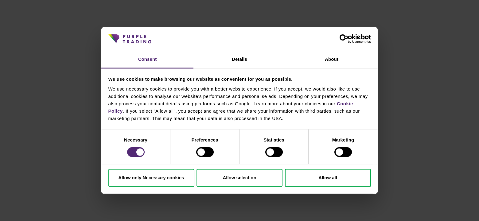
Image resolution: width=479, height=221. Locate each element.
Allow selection (239, 177)
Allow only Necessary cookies (151, 177)
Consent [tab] (147, 59)
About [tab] (331, 59)
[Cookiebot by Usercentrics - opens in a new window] (344, 39)
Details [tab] (239, 59)
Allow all (327, 177)
